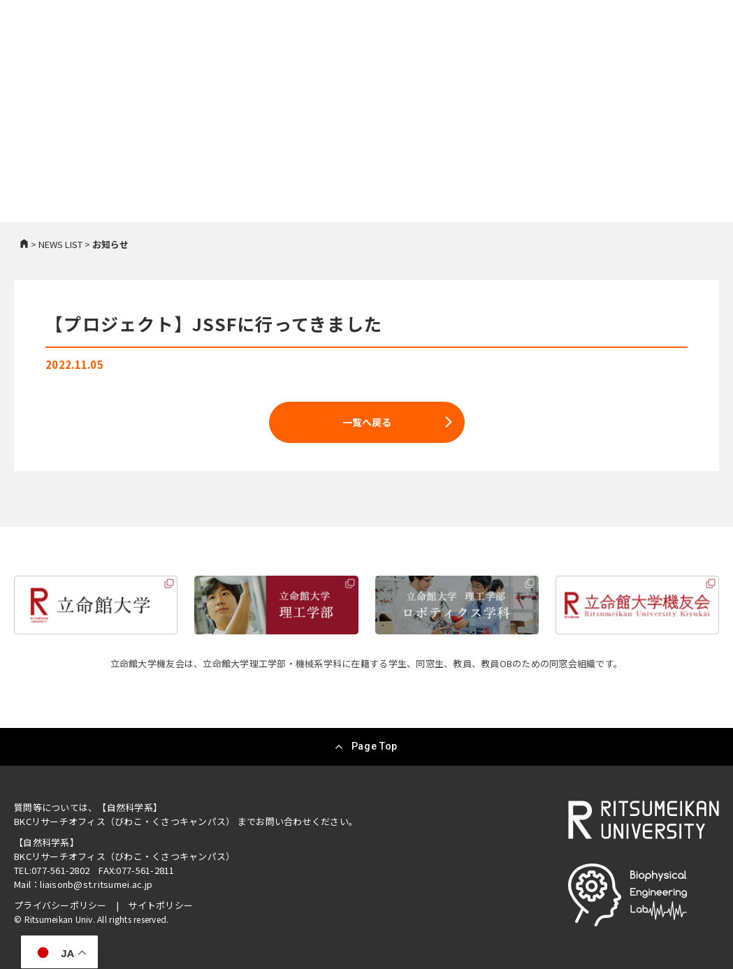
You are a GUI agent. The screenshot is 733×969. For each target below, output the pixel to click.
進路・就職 (536, 58)
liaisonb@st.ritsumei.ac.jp (96, 884)
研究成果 (413, 58)
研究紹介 (354, 58)
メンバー (471, 58)
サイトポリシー (160, 905)
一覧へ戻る (366, 422)
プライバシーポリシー (60, 905)
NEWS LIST (60, 244)
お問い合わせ (680, 58)
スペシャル (605, 58)
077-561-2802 (60, 870)
